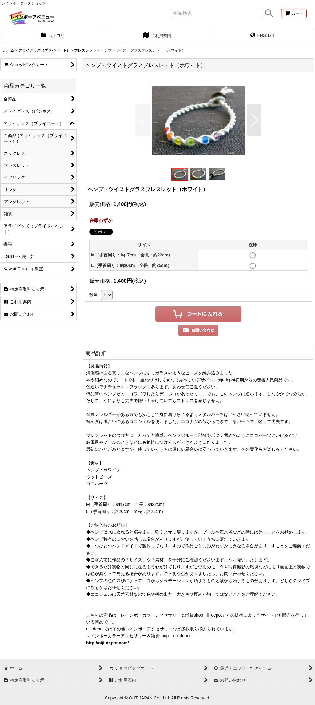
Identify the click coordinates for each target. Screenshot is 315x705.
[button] (142, 120)
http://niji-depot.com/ (107, 642)
